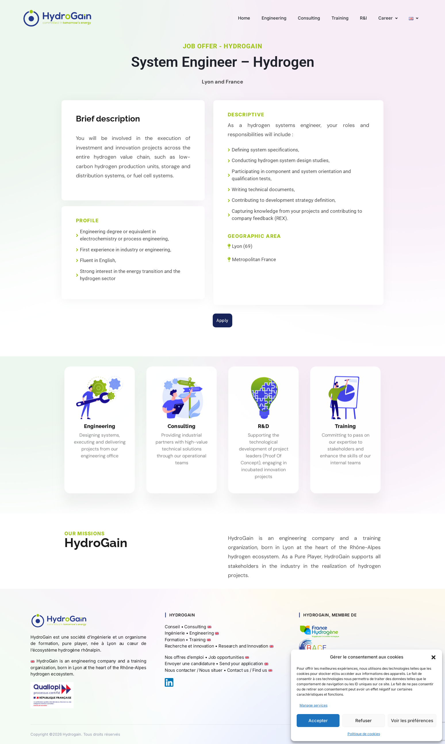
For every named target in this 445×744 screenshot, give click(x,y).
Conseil (172, 626)
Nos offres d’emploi (184, 657)
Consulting (195, 626)
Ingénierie (175, 633)
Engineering (201, 633)
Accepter (318, 720)
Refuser (363, 720)
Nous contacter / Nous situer (193, 670)
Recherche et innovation (189, 646)
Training (197, 639)
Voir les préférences (412, 720)
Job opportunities (226, 657)
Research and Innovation (243, 646)
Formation (175, 639)
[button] (433, 657)
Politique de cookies (364, 734)
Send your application (241, 663)
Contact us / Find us (247, 670)
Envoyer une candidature (190, 663)
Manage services (313, 705)
